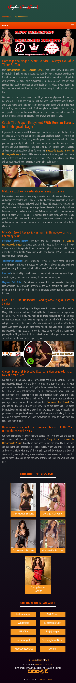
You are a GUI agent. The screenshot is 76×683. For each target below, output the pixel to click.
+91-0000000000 (15, 16)
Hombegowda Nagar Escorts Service (26, 69)
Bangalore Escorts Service (44, 664)
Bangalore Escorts (45, 679)
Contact (41, 660)
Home (28, 660)
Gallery (34, 660)
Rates (47, 660)
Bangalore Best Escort (58, 402)
